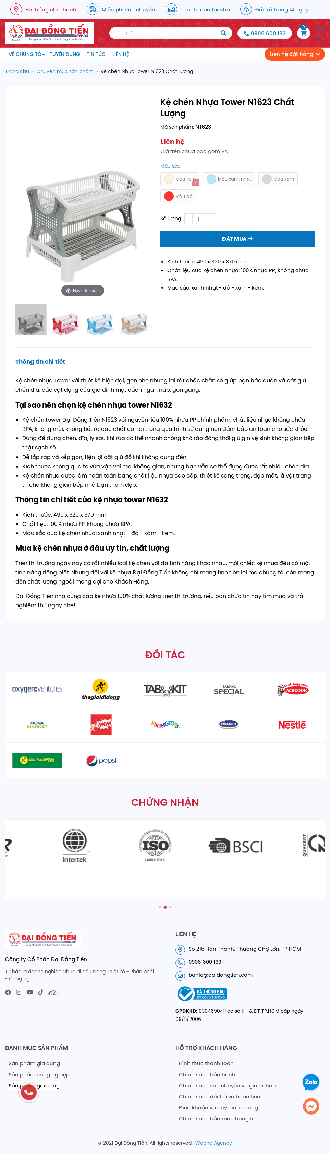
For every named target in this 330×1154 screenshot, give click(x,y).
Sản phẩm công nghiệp (39, 1074)
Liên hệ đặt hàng (291, 54)
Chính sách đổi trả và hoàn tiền (219, 1096)
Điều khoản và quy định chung (218, 1107)
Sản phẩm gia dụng (34, 1063)
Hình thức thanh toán (206, 1063)
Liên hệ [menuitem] (120, 54)
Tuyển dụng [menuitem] (65, 54)
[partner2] (101, 689)
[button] (320, 33)
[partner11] (37, 760)
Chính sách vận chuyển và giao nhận (227, 1085)
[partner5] (293, 689)
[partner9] (229, 724)
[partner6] (37, 724)
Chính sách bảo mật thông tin (218, 1118)
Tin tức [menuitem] (96, 54)
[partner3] (165, 689)
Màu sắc (170, 166)
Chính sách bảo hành (207, 1074)
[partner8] (165, 724)
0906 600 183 (268, 33)
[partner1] (37, 689)
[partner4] (229, 689)
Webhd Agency (213, 1143)
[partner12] (101, 760)
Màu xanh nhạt (229, 179)
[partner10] (293, 724)
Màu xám (278, 179)
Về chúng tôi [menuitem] (26, 54)
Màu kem (180, 179)
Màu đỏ (178, 196)
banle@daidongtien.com (220, 974)
